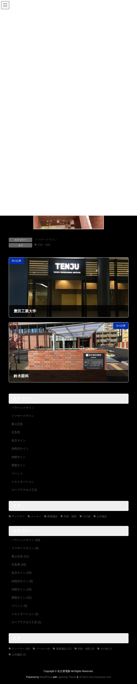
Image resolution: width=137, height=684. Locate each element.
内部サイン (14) (21, 589)
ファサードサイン (46, 239)
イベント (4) (19, 605)
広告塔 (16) (19, 564)
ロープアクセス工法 (24, 490)
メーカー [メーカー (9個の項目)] (36, 516)
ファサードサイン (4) (25, 548)
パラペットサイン (23, 407)
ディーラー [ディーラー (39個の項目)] (18, 516)
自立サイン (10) (21, 573)
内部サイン (19, 457)
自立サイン (19, 440)
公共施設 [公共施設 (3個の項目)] (102, 516)
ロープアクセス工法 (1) (26, 622)
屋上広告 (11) (20, 556)
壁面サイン (19, 465)
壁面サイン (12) (21, 597)
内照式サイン (20, 449)
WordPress (46, 677)
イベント (17, 473)
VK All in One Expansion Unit (95, 677)
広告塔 (16, 432)
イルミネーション (23, 481)
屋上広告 (17, 424)
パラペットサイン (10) (26, 540)
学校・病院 (44, 244)
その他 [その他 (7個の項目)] (86, 516)
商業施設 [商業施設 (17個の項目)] (52, 516)
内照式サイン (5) (22, 581)
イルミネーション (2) (25, 614)
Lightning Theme (67, 677)
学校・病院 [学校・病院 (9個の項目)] (70, 516)
